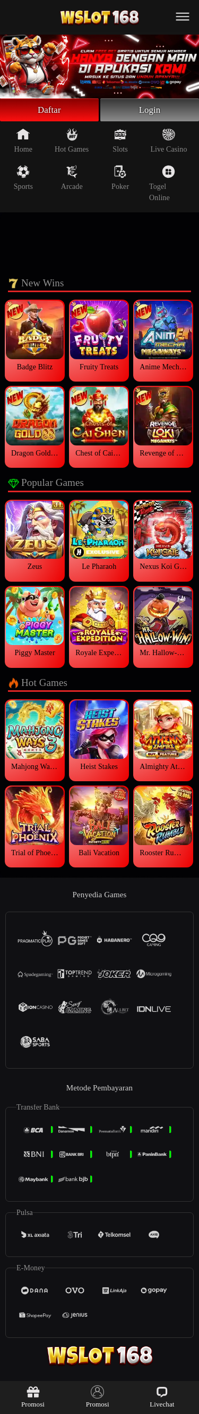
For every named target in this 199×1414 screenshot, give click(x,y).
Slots (120, 142)
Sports (23, 179)
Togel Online (162, 185)
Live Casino (168, 142)
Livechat (162, 1396)
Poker (120, 179)
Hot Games (72, 142)
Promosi (33, 1396)
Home (23, 142)
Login (149, 110)
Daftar (49, 110)
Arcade (72, 179)
